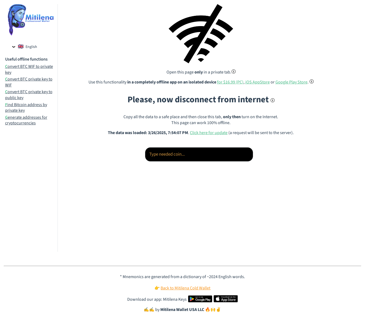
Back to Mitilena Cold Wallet (185, 288)
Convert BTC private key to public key (28, 95)
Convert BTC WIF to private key (29, 69)
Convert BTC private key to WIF (28, 82)
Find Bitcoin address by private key (26, 108)
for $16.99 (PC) (230, 82)
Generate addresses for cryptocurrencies (26, 120)
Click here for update (209, 133)
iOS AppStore (257, 82)
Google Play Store (291, 82)
